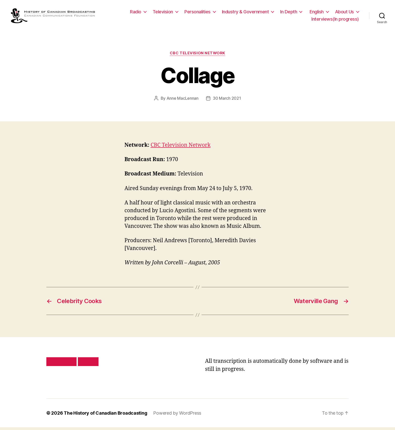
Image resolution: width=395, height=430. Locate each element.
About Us (344, 13)
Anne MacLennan (183, 100)
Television (163, 13)
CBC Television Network (197, 56)
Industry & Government (245, 13)
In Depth (288, 13)
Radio (135, 13)
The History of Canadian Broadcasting (105, 415)
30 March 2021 (227, 100)
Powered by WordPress (177, 415)
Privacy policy (61, 364)
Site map (88, 364)
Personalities (197, 13)
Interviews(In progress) (335, 20)
